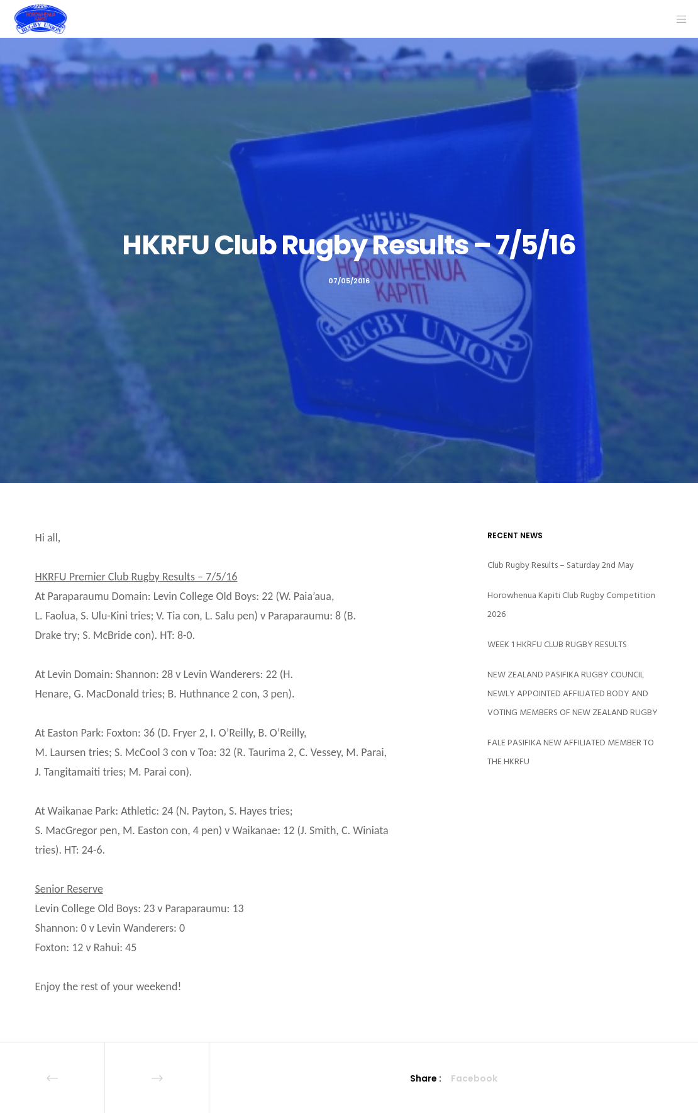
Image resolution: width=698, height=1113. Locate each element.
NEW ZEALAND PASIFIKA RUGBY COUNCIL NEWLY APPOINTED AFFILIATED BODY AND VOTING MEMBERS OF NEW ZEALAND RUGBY (572, 693)
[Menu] (677, 19)
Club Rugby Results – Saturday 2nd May (560, 565)
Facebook (474, 1078)
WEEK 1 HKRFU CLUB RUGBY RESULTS (557, 644)
